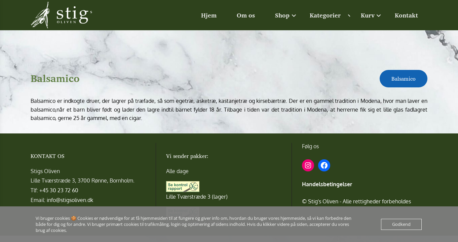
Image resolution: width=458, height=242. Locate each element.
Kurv (368, 15)
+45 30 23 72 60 (58, 190)
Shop (282, 15)
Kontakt (406, 15)
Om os (246, 15)
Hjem (209, 15)
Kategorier (325, 15)
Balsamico (403, 78)
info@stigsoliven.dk (70, 200)
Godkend (401, 224)
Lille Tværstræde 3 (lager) (197, 196)
